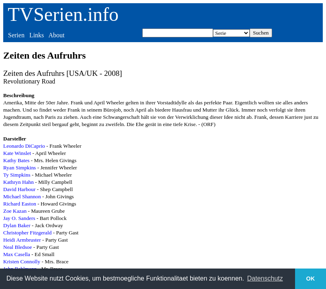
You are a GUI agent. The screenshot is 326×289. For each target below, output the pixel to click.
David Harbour (19, 189)
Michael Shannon (22, 196)
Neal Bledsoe (17, 247)
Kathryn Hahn (18, 182)
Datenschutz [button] (265, 278)
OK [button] (310, 278)
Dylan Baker (17, 225)
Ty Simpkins (17, 175)
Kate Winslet (17, 153)
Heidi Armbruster (22, 240)
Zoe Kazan (15, 211)
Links (36, 35)
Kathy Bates (16, 160)
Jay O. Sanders (19, 218)
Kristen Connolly (21, 261)
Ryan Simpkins (19, 168)
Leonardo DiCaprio (24, 146)
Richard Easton (19, 204)
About (56, 35)
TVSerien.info (63, 14)
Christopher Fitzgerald (27, 233)
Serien (16, 35)
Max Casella (16, 254)
